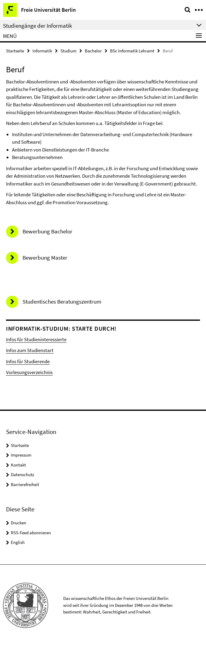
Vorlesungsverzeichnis (29, 372)
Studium (68, 51)
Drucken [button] (18, 523)
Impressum (21, 455)
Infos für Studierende (28, 361)
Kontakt (18, 465)
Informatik (42, 51)
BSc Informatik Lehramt (132, 51)
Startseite (15, 51)
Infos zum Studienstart (30, 350)
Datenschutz (22, 474)
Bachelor (93, 51)
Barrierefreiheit (25, 484)
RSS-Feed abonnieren (31, 532)
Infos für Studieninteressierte (36, 339)
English (18, 542)
